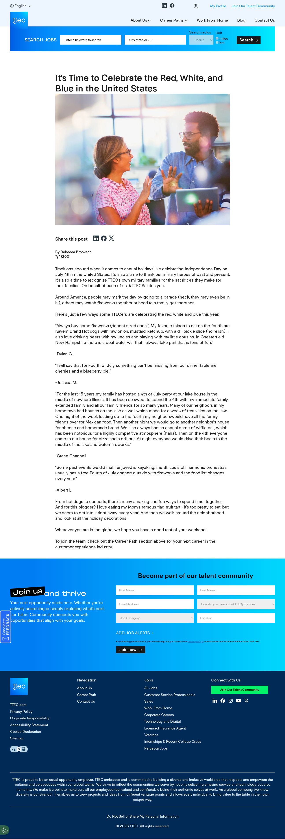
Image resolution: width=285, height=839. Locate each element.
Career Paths (172, 20)
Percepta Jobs (156, 748)
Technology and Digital (162, 721)
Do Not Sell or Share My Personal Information (142, 816)
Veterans (151, 735)
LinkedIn (164, 5)
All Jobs (150, 688)
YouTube (188, 5)
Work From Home (212, 20)
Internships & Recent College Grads (172, 741)
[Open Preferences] (4, 830)
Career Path (86, 694)
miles (223, 38)
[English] (20, 5)
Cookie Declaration (25, 731)
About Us (139, 20)
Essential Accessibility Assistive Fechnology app (19, 749)
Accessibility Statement (29, 725)
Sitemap (17, 738)
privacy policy (194, 641)
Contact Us (265, 20)
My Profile (218, 6)
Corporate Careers (159, 715)
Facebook (172, 5)
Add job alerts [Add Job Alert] (133, 632)
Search (246, 40)
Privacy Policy (21, 711)
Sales (148, 701)
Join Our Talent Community (253, 6)
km (221, 42)
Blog (241, 20)
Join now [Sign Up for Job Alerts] (128, 649)
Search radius (200, 32)
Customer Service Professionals (169, 694)
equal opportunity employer (71, 779)
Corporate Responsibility (30, 718)
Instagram (180, 5)
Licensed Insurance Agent (165, 728)
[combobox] (155, 40)
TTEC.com (18, 704)
